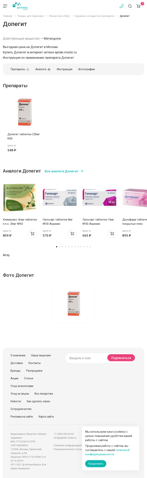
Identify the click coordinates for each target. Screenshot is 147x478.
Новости (16, 401)
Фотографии (86, 69)
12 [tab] (90, 246)
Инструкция (64, 69)
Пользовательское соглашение (71, 449)
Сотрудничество (21, 408)
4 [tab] (65, 246)
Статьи (28, 378)
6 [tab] (72, 246)
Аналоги (43, 69)
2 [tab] (59, 246)
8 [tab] (78, 246)
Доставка (17, 363)
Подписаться (121, 358)
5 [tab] (68, 246)
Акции (14, 378)
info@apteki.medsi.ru (65, 437)
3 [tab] (62, 246)
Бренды (15, 370)
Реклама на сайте (22, 416)
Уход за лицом (20, 393)
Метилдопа (52, 38)
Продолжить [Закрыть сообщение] (95, 463)
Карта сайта (46, 416)
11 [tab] (87, 246)
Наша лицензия (41, 355)
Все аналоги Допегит (62, 171)
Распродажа (34, 370)
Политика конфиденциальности (71, 445)
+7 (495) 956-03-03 (64, 434)
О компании (18, 355)
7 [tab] (75, 246)
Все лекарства (44, 393)
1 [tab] (56, 246)
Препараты (20, 69)
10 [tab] (84, 246)
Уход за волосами (22, 386)
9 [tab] (81, 246)
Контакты (35, 363)
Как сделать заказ (38, 401)
